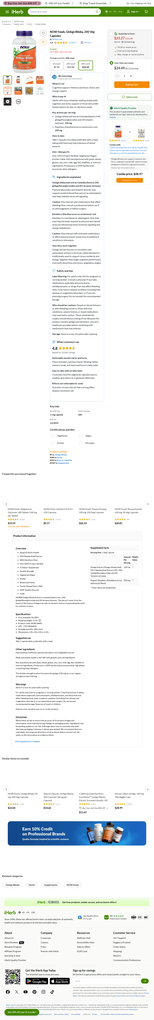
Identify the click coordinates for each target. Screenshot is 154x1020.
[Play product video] (7, 101)
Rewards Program (13, 946)
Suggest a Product (122, 942)
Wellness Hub (83, 938)
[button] (43, 42)
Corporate (46, 938)
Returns (117, 955)
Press (43, 946)
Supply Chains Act (45, 1014)
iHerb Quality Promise (15, 960)
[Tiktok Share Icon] (52, 992)
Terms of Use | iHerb (61, 1014)
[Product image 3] (29, 80)
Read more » (133, 1009)
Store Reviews (14, 942)
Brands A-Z (6, 21)
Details (113, 117)
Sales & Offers (83, 946)
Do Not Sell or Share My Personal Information (117, 1014)
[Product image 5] (7, 90)
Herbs (29, 24)
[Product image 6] (18, 90)
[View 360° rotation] (18, 101)
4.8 (51, 42)
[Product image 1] (7, 80)
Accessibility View (85, 942)
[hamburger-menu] (7, 12)
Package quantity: (58, 58)
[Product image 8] (40, 90)
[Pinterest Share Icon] (34, 992)
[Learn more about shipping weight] (39, 620)
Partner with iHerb (50, 951)
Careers (44, 942)
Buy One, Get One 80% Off (95, 808)
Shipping (117, 951)
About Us (9, 938)
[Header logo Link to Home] (17, 11)
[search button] (97, 11)
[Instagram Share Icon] (43, 992)
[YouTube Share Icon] (25, 992)
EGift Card (82, 951)
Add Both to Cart (129, 180)
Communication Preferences (127, 960)
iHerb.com (10, 1005)
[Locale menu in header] (115, 11)
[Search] (64, 11)
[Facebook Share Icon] (8, 992)
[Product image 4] (40, 80)
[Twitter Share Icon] (16, 992)
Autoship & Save (12, 955)
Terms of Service (135, 996)
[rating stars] (61, 42)
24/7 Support (119, 938)
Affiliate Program (12, 951)
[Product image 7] (29, 90)
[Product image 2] (18, 80)
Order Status (119, 946)
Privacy (95, 1014)
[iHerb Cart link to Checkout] (146, 11)
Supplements (19, 24)
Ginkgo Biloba (40, 24)
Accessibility (76, 1014)
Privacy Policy (121, 996)
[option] (56, 65)
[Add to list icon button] (43, 33)
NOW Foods (19, 21)
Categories (6, 24)
